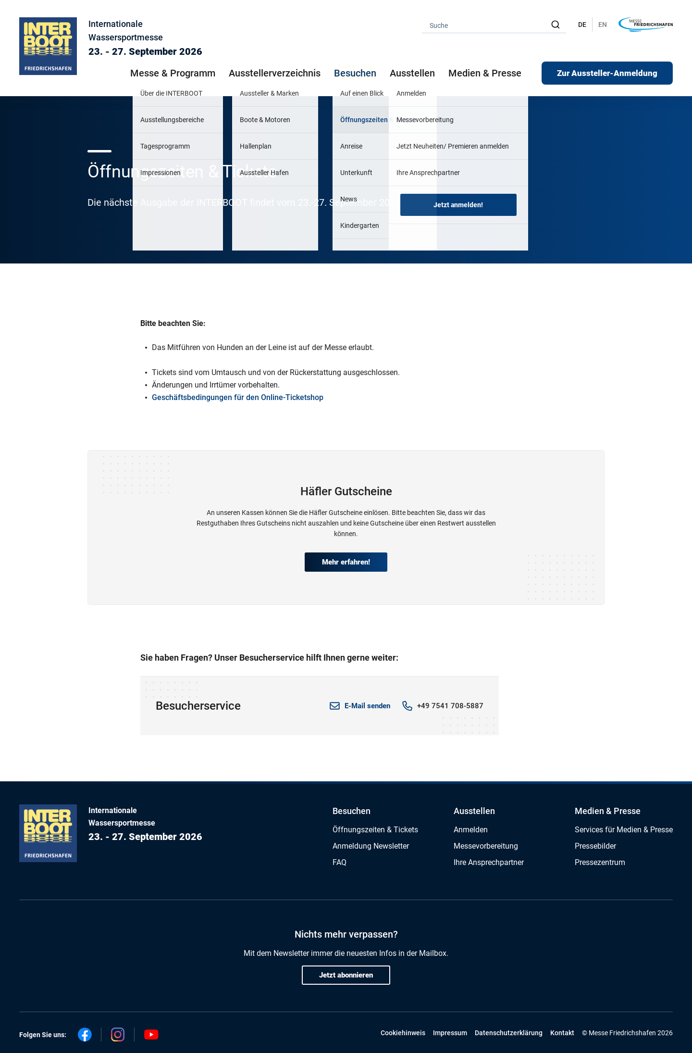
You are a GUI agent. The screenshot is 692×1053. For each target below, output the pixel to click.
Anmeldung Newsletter (371, 846)
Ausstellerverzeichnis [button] (275, 73)
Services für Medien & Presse (624, 829)
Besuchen (352, 811)
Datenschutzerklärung (509, 1033)
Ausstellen (474, 811)
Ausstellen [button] (412, 73)
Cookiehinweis (403, 1033)
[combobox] (494, 24)
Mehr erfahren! (346, 562)
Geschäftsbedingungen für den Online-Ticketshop (237, 397)
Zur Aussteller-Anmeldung (607, 73)
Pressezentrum (600, 862)
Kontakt (562, 1033)
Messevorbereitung (486, 846)
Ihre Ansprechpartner (489, 862)
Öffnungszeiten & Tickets (375, 829)
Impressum (450, 1033)
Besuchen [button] (355, 73)
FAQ (339, 862)
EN (602, 24)
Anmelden (471, 829)
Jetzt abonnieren (346, 975)
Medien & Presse (484, 73)
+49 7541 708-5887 (450, 706)
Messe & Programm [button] (172, 73)
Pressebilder (595, 846)
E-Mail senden (367, 706)
